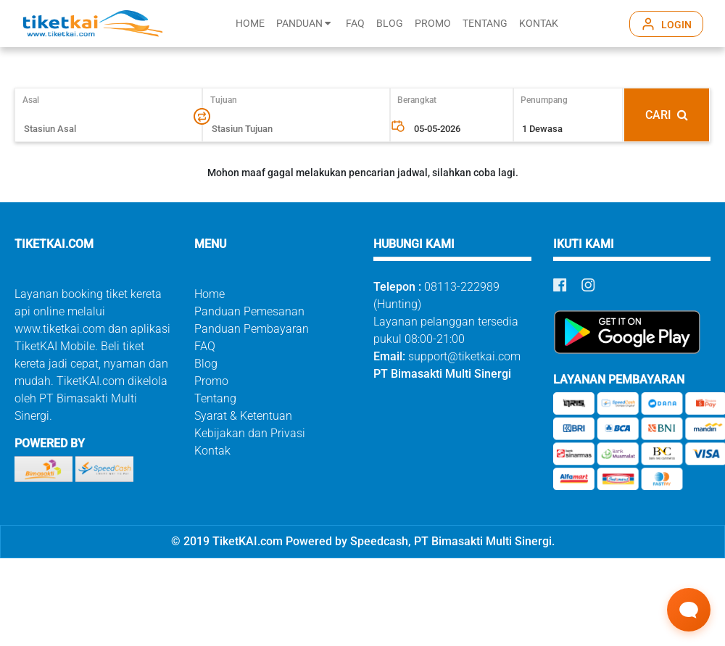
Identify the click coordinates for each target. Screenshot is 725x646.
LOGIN (676, 24)
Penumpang (544, 100)
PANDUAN (303, 23)
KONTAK (538, 23)
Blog (206, 363)
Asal (37, 100)
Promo (211, 381)
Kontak (212, 450)
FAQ (355, 23)
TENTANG (485, 23)
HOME (250, 23)
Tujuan (223, 100)
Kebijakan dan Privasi (249, 433)
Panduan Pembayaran (251, 329)
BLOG (389, 23)
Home (209, 294)
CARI (666, 115)
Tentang (215, 398)
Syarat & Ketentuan (243, 416)
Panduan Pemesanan (249, 311)
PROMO (433, 23)
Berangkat (416, 100)
